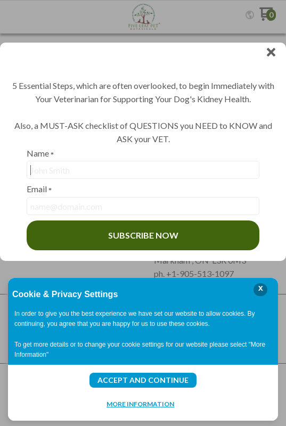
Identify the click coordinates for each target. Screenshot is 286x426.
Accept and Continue (143, 379)
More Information (140, 403)
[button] (271, 53)
